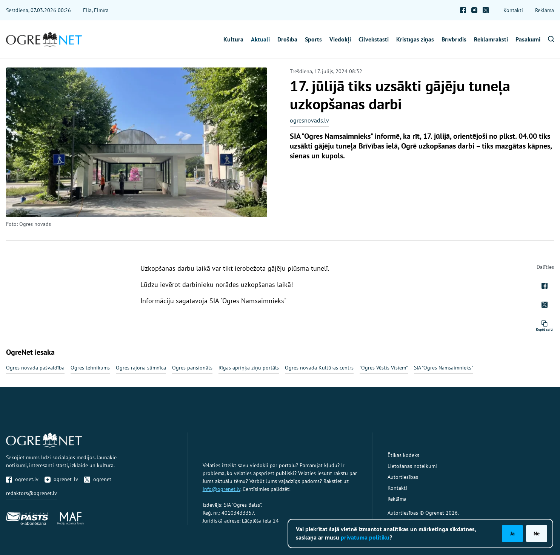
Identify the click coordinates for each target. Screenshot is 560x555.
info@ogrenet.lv (221, 489)
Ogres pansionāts (192, 367)
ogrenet (97, 479)
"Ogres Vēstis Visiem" (384, 367)
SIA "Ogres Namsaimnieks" (443, 367)
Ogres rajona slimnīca (141, 367)
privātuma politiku (365, 537)
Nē (537, 533)
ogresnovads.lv (309, 120)
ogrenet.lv (22, 479)
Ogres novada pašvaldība (35, 367)
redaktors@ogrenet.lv (31, 493)
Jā (512, 533)
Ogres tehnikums (90, 367)
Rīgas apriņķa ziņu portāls (248, 367)
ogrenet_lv (61, 479)
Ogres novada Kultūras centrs (319, 367)
